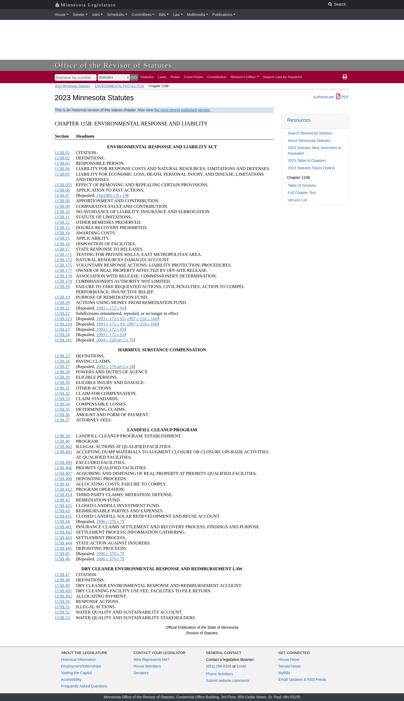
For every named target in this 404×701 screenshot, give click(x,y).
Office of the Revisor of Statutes (113, 65)
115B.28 (62, 371)
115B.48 (62, 579)
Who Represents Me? (151, 659)
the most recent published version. (182, 110)
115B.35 (62, 409)
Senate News (289, 666)
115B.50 (62, 601)
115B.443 (63, 537)
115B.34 (62, 404)
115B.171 (63, 254)
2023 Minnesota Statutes (72, 86)
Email (241, 666)
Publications (222, 14)
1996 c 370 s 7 (109, 521)
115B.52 (62, 612)
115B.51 (62, 606)
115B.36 (62, 414)
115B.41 (62, 484)
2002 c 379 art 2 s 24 (115, 366)
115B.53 (62, 617)
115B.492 (63, 596)
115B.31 (62, 388)
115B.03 (62, 163)
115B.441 (63, 526)
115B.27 (62, 366)
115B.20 (62, 302)
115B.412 (63, 489)
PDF (342, 97)
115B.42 (62, 499)
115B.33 (62, 398)
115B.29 (62, 377)
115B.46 (62, 558)
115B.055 (63, 184)
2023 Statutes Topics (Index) (311, 168)
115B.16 (62, 243)
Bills (162, 14)
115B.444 (63, 543)
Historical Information (78, 659)
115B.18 (62, 286)
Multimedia (196, 14)
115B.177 (63, 270)
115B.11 (62, 216)
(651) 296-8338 (218, 666)
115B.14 (62, 232)
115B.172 (63, 259)
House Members (147, 666)
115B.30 (62, 382)
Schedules (115, 14)
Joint (96, 14)
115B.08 (62, 200)
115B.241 (63, 340)
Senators (141, 673)
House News (288, 659)
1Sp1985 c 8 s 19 (111, 195)
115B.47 (62, 574)
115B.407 (63, 473)
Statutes (147, 77)
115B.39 (62, 435)
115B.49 (62, 585)
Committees (142, 14)
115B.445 (63, 548)
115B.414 (63, 494)
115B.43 (62, 510)
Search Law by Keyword (282, 77)
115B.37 (62, 420)
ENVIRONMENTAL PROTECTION (119, 86)
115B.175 (63, 265)
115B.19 (62, 297)
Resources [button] (299, 120)
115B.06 (62, 190)
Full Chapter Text (302, 193)
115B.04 (62, 168)
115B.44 (62, 521)
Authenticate (323, 97)
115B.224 (63, 324)
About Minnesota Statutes (309, 140)
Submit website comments (227, 680)
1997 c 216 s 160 (142, 318)
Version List (297, 200)
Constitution (216, 77)
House (60, 14)
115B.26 (62, 361)
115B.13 (62, 227)
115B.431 (63, 516)
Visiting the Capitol (76, 673)
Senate (78, 14)
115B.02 (62, 158)
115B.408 (63, 478)
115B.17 (62, 249)
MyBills (284, 673)
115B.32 (62, 393)
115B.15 (62, 238)
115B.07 (62, 195)
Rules (175, 77)
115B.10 (62, 211)
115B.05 (62, 174)
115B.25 (62, 355)
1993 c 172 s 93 (110, 308)
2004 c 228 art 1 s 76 (115, 340)
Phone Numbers (219, 674)
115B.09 (62, 206)
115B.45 (62, 553)
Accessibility (71, 679)
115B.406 (63, 467)
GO (134, 77)
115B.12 (62, 222)
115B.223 (63, 318)
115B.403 (63, 451)
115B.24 (62, 334)
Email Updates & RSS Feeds (302, 679)
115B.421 (63, 505)
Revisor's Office (243, 77)
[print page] (344, 77)
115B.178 (63, 275)
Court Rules (193, 77)
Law (176, 14)
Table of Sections (302, 185)
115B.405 (63, 462)
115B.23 (62, 329)
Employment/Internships (81, 666)
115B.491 (63, 590)
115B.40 (62, 441)
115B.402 (63, 446)
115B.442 (63, 532)
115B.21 (62, 308)
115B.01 (62, 152)
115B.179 (63, 281)
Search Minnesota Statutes (310, 133)
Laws (162, 77)
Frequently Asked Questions (84, 686)
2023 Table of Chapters (307, 160)
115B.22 (62, 313)
